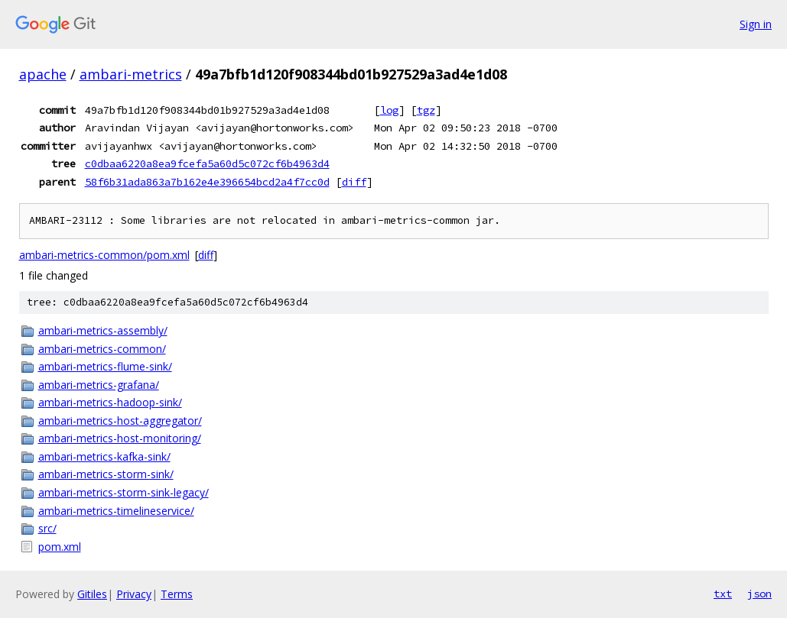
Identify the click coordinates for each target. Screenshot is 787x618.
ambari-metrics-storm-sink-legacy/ (123, 492)
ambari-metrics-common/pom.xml (104, 255)
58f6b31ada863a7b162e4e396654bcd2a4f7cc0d (207, 182)
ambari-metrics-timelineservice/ (116, 510)
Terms (177, 594)
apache (43, 74)
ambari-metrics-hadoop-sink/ (110, 402)
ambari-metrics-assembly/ (102, 330)
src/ (47, 528)
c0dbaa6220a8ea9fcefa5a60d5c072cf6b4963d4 (207, 163)
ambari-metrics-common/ (102, 348)
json (759, 593)
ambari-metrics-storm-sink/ (106, 474)
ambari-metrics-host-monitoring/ (119, 438)
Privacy (133, 594)
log (389, 110)
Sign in (756, 24)
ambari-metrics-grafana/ (98, 384)
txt (723, 593)
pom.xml (59, 546)
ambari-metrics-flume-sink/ (105, 366)
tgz (426, 110)
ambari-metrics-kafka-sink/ (104, 456)
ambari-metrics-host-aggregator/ (120, 420)
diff (354, 182)
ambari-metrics (131, 74)
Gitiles (92, 594)
